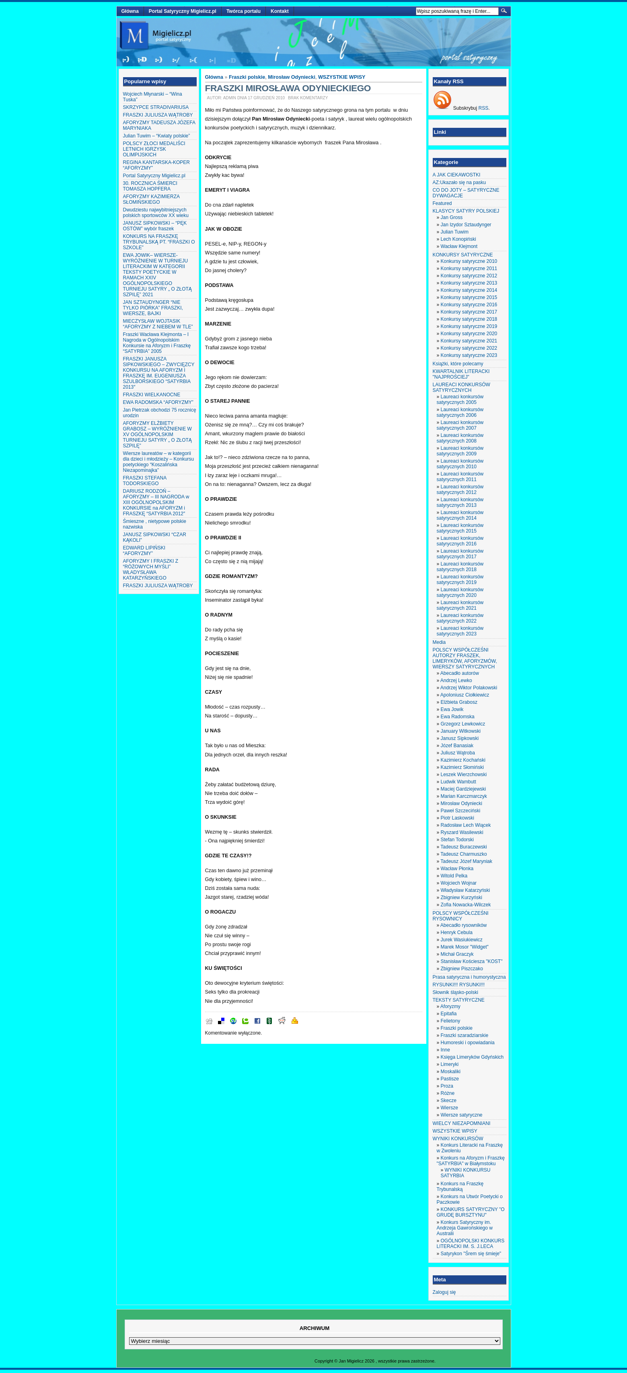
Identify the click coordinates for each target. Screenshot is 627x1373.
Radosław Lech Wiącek (466, 825)
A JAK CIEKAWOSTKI (457, 175)
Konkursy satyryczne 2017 (469, 312)
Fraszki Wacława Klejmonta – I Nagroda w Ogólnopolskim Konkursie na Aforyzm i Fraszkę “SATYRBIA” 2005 (157, 343)
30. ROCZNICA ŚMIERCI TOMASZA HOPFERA (150, 186)
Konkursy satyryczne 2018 (469, 319)
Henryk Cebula (457, 932)
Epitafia (449, 1013)
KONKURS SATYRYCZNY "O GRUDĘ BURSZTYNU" (471, 1212)
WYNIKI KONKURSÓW (458, 1138)
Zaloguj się (444, 1292)
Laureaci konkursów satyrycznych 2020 (460, 592)
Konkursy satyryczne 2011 (469, 268)
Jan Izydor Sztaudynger (466, 224)
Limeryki (450, 1064)
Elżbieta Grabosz (459, 702)
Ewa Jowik (452, 709)
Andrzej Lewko (456, 680)
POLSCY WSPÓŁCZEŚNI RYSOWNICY (461, 916)
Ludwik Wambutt (458, 782)
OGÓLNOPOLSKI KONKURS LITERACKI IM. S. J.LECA (471, 1243)
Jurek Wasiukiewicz (462, 940)
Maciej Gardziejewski (463, 789)
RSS (484, 108)
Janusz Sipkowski (460, 738)
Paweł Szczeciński (461, 811)
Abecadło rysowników (463, 925)
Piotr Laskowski (457, 818)
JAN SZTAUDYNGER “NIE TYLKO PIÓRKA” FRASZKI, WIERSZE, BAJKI (153, 307)
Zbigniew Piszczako (462, 968)
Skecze (448, 1100)
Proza (447, 1086)
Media (439, 642)
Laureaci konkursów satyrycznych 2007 (460, 425)
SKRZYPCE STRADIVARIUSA (156, 107)
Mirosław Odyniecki (291, 77)
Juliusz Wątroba (458, 753)
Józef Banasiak (457, 745)
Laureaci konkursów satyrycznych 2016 (460, 541)
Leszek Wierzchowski (464, 774)
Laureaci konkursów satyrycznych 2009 (460, 451)
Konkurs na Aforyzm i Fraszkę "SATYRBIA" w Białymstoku (471, 1160)
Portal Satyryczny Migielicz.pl (182, 11)
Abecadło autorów (459, 673)
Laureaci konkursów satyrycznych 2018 (460, 566)
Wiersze (449, 1108)
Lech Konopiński (458, 239)
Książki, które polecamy (458, 364)
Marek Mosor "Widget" (465, 947)
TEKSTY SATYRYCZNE (459, 1000)
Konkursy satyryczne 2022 (469, 348)
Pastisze (450, 1079)
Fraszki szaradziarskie (465, 1035)
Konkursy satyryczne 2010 (469, 261)
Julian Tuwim (455, 232)
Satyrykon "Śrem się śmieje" (471, 1253)
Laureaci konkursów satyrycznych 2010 (460, 463)
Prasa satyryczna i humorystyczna (469, 977)
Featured (442, 203)
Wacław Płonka (457, 868)
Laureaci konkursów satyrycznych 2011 (460, 476)
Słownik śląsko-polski (455, 992)
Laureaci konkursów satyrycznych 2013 (460, 502)
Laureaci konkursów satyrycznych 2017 (460, 553)
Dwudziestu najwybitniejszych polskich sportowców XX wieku (156, 212)
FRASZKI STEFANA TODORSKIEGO (145, 480)
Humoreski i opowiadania (468, 1042)
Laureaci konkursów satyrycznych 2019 (460, 579)
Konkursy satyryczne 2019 (469, 326)
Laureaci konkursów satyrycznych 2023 (460, 631)
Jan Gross (452, 217)
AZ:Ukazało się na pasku (459, 182)
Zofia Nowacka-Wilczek (466, 905)
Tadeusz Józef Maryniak (466, 861)
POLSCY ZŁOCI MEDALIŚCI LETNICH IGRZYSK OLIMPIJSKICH (154, 149)
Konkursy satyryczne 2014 (469, 290)
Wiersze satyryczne (462, 1115)
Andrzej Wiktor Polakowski (468, 688)
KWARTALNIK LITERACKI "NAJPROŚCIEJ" (461, 374)
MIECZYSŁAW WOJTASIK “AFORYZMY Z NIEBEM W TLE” (158, 324)
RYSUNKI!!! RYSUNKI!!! (459, 985)
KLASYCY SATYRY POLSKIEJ (466, 211)
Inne (445, 1050)
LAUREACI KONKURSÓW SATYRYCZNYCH (461, 387)
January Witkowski (461, 731)
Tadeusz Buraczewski (463, 847)
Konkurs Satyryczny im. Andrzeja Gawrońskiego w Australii (465, 1227)
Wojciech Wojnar (459, 883)
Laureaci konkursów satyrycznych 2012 (460, 489)
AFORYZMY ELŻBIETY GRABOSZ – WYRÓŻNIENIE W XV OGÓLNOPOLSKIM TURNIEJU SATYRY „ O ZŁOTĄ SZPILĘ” (157, 434)
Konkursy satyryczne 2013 (469, 283)
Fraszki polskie (247, 77)
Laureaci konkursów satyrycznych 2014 (460, 515)
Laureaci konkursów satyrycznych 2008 (460, 438)
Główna (130, 11)
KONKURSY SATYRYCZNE (463, 255)
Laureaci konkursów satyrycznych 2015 (460, 528)
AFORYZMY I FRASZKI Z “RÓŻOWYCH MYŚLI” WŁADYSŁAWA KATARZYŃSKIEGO (151, 569)
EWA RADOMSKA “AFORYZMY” (158, 402)
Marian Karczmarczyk (464, 796)
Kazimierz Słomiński (462, 767)
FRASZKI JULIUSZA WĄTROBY (158, 115)
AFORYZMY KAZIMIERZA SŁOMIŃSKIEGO (151, 199)
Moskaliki (450, 1071)
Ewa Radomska (458, 716)
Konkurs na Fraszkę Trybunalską (460, 1186)
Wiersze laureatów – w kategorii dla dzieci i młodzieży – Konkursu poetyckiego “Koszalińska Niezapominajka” (158, 462)
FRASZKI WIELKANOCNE (152, 395)
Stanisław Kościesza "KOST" (472, 961)
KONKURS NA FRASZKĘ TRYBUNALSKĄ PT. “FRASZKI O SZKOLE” (159, 242)
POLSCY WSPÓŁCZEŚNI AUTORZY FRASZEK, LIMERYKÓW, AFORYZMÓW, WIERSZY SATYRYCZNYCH (465, 658)
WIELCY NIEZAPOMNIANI (462, 1123)
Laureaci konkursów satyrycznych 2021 (460, 605)
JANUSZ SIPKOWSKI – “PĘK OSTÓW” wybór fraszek (155, 226)
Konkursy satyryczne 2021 (469, 341)
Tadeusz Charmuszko (463, 854)
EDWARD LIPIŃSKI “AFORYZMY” (144, 550)
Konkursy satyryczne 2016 (469, 304)
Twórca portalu (243, 11)
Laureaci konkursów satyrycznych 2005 (460, 399)
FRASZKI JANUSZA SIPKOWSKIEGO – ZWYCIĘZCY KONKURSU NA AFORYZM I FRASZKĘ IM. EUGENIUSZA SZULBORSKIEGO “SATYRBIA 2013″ (159, 373)
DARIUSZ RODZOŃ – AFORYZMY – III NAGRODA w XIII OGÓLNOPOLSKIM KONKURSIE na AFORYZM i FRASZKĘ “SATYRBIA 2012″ (156, 502)
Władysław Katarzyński (465, 890)
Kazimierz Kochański (463, 760)
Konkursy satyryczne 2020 (469, 333)
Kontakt (280, 11)
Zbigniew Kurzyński (461, 897)
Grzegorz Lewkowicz (463, 724)
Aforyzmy (450, 1006)
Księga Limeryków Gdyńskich (472, 1057)
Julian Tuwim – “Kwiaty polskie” (156, 136)
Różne (448, 1093)
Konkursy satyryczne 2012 (469, 276)
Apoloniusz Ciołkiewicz (464, 695)
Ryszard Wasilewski (462, 832)
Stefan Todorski (457, 839)
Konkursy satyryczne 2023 (469, 355)
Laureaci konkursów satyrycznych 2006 (460, 412)
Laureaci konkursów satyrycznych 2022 (460, 618)
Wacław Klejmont (459, 246)
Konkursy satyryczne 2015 (469, 297)
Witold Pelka (454, 876)
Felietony (450, 1021)
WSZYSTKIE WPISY (342, 77)
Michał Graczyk (457, 954)
